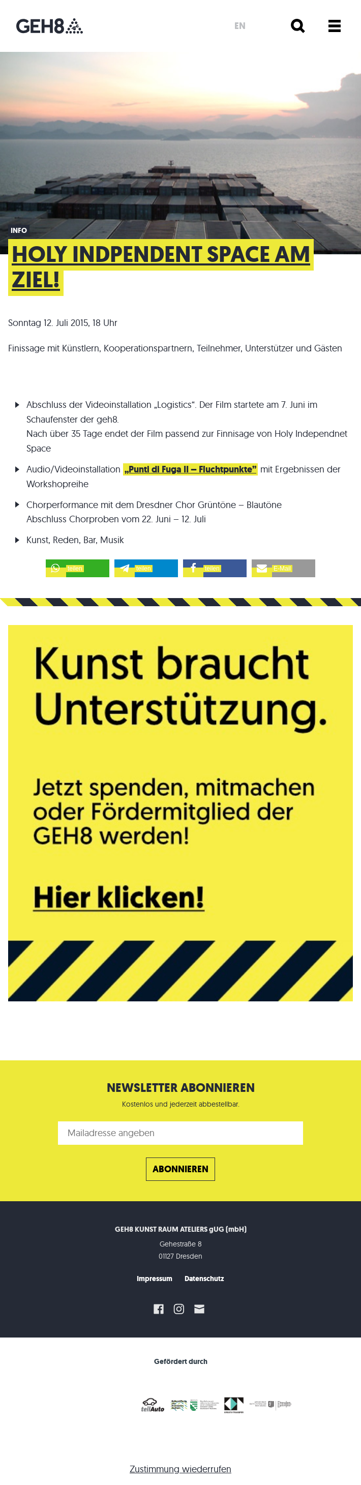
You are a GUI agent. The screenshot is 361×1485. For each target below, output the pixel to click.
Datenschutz (204, 1279)
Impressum (154, 1279)
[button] (77, 568)
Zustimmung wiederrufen (180, 1469)
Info (19, 230)
